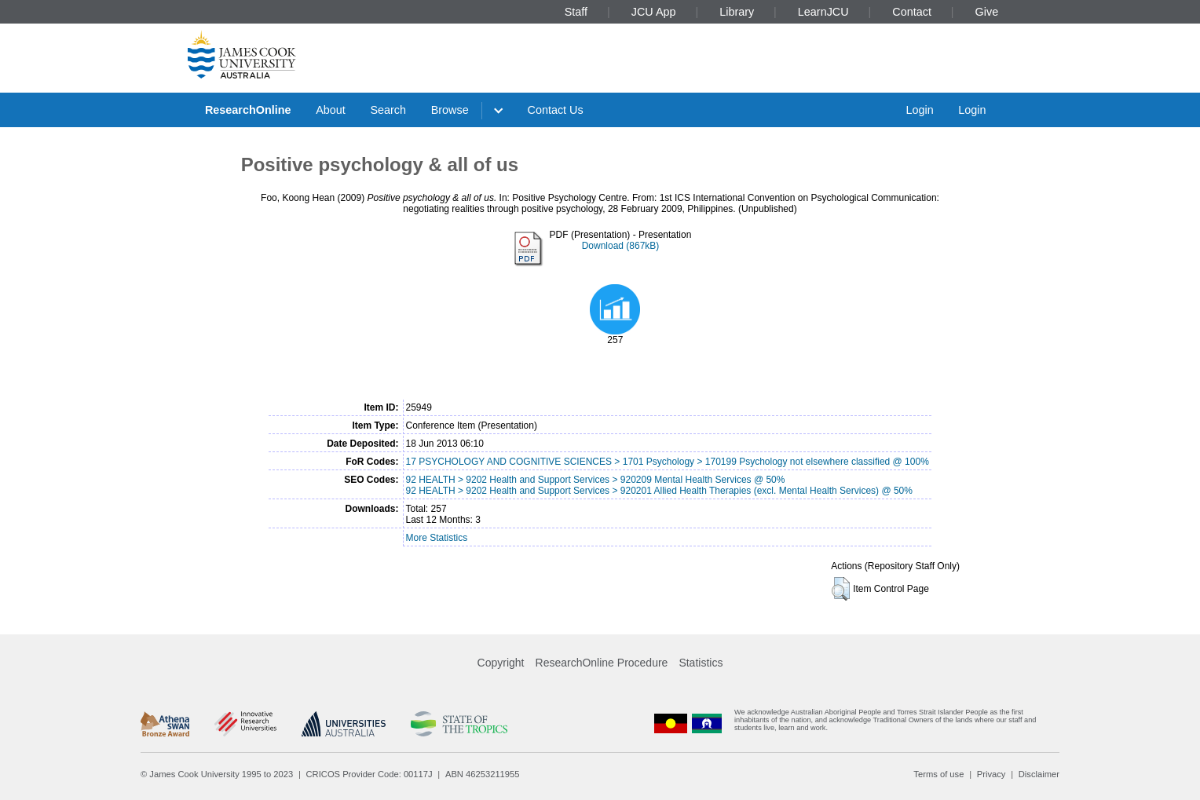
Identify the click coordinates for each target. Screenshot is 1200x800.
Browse (450, 110)
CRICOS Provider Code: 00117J (369, 774)
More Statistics (437, 537)
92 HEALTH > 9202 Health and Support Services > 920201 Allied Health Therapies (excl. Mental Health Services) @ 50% (659, 490)
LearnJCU (823, 11)
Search (388, 110)
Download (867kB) (621, 245)
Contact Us (556, 110)
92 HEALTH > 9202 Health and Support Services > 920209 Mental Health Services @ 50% (595, 479)
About (331, 110)
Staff (576, 11)
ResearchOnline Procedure (602, 662)
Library (736, 11)
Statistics (701, 662)
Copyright (501, 662)
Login (919, 110)
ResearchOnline (248, 110)
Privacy (991, 774)
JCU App (653, 11)
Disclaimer (1039, 774)
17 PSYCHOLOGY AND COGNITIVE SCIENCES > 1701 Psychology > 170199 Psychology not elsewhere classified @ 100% (667, 461)
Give (987, 11)
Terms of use (938, 774)
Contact (911, 11)
